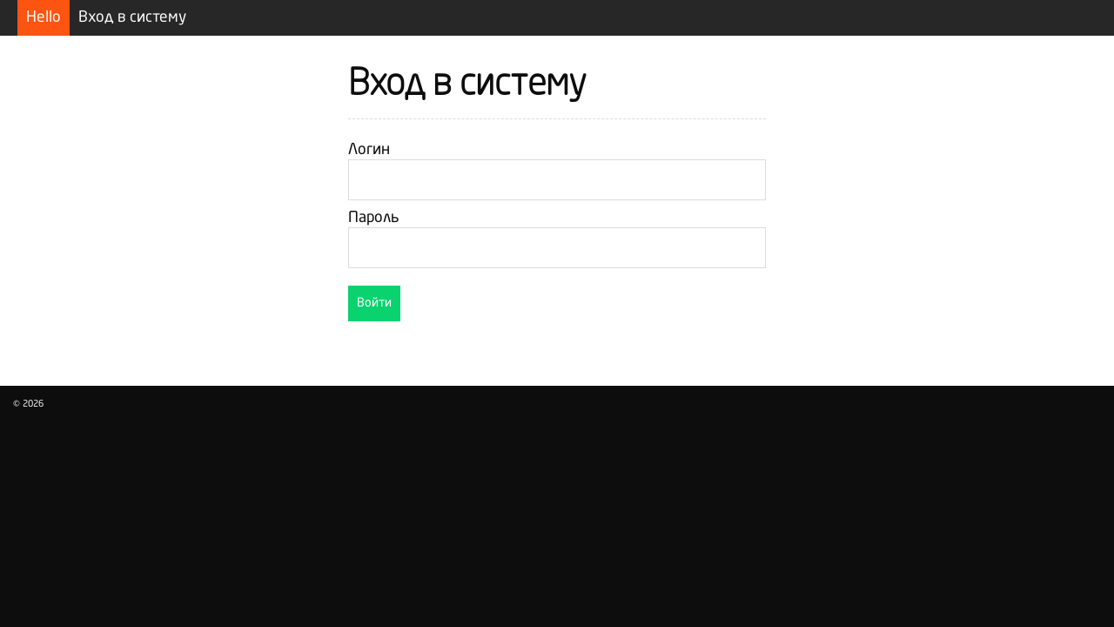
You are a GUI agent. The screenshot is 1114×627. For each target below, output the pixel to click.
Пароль (373, 218)
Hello (43, 17)
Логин (369, 150)
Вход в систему (132, 17)
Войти (374, 303)
